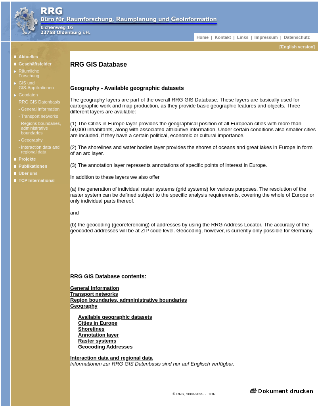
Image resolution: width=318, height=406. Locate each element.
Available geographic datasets (115, 317)
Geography (84, 306)
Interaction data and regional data (111, 358)
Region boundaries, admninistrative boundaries (128, 300)
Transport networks (94, 294)
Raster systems (97, 341)
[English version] (297, 46)
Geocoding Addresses (105, 347)
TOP (211, 394)
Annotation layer (98, 335)
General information (94, 288)
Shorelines (91, 329)
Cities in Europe (97, 323)
